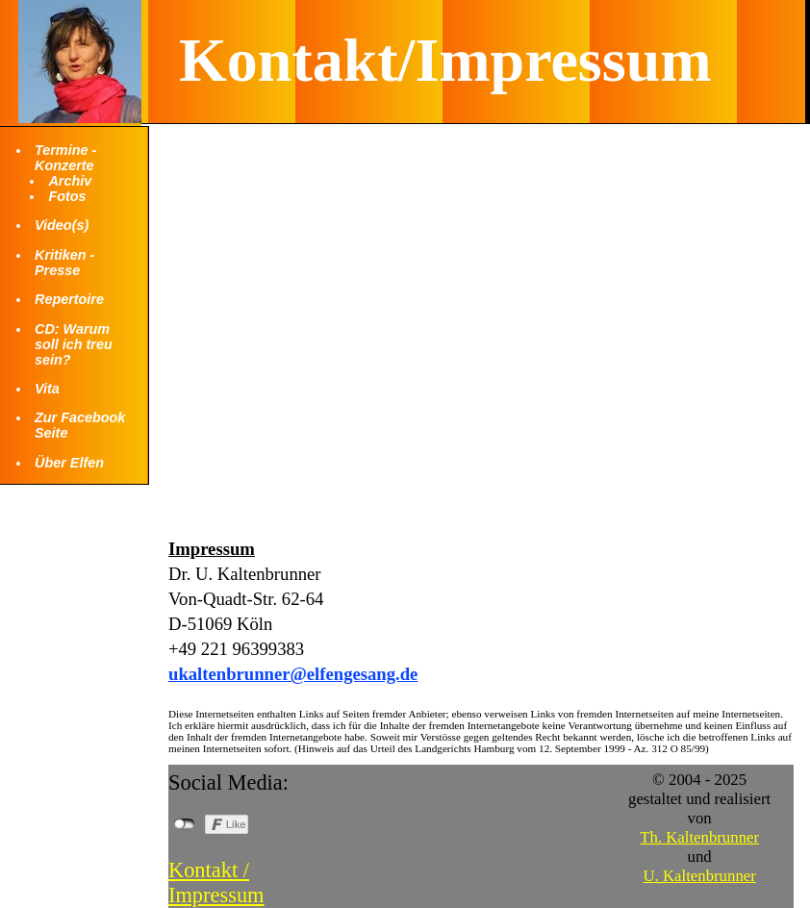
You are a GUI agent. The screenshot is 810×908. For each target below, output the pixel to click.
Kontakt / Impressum (216, 882)
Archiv (69, 181)
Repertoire (69, 299)
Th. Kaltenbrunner (699, 837)
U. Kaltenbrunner (699, 876)
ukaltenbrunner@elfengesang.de (293, 674)
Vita (47, 388)
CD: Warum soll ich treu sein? (74, 344)
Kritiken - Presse (64, 262)
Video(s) (62, 225)
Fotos (67, 196)
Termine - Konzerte (65, 157)
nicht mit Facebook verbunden (184, 824)
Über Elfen (69, 462)
